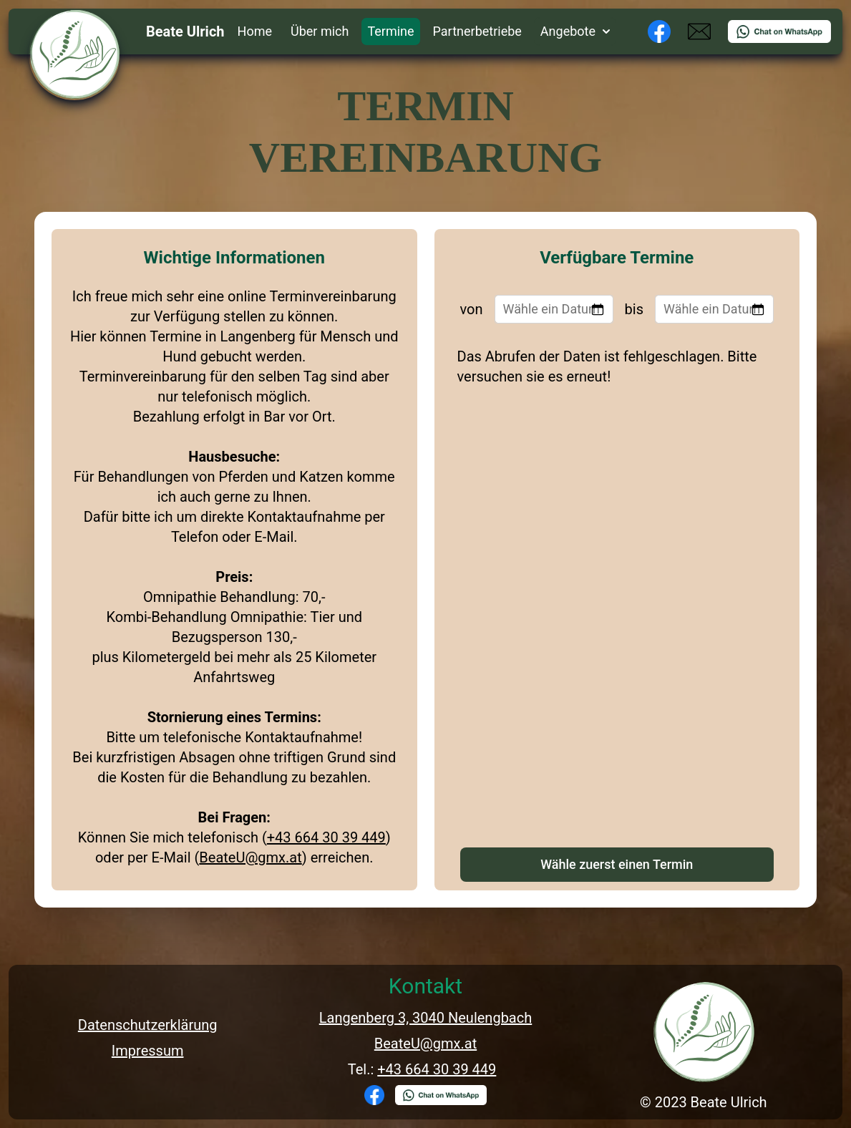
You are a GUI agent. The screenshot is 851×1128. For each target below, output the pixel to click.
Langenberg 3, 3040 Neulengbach (426, 1017)
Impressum (148, 1050)
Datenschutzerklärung (148, 1025)
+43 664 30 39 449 (326, 837)
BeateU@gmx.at (250, 857)
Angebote (575, 31)
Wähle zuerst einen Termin (616, 864)
